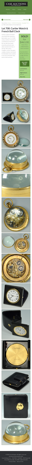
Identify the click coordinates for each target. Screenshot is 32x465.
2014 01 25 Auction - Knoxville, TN (20, 23)
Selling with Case (24, 63)
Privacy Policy (12, 461)
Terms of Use (20, 461)
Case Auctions (16, 4)
